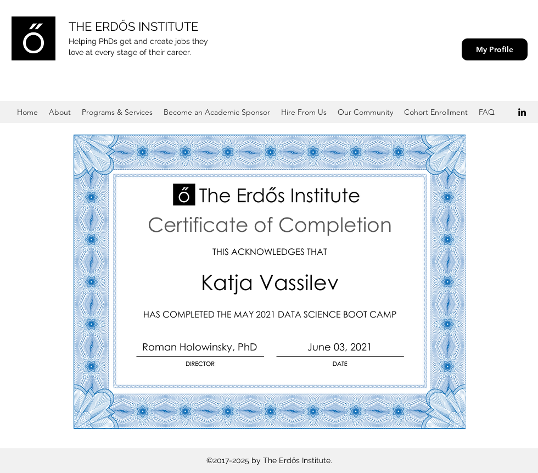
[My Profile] (495, 49)
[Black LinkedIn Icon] (522, 112)
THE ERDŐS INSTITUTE (133, 26)
